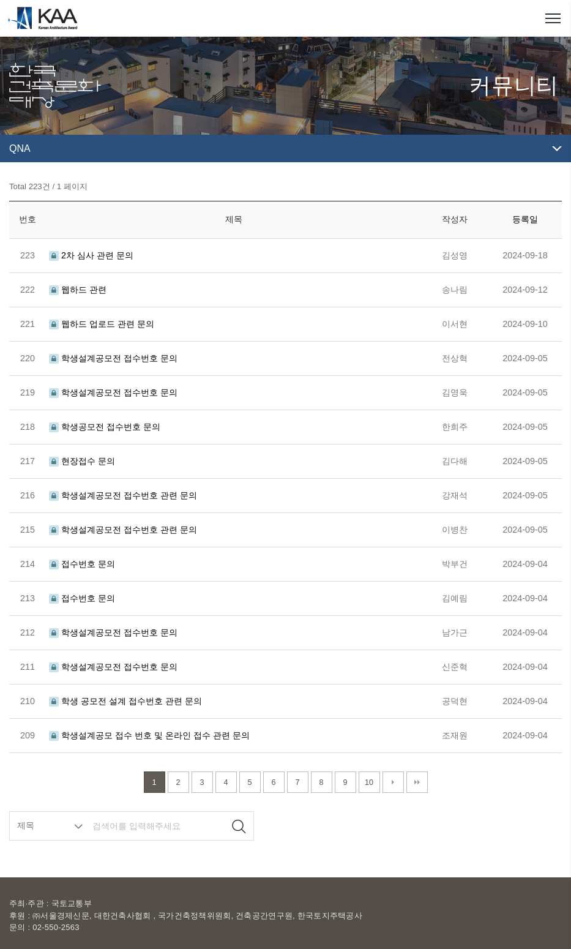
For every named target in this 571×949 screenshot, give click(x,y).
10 (369, 782)
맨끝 (417, 782)
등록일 (525, 219)
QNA (20, 148)
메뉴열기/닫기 (552, 18)
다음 (393, 782)
